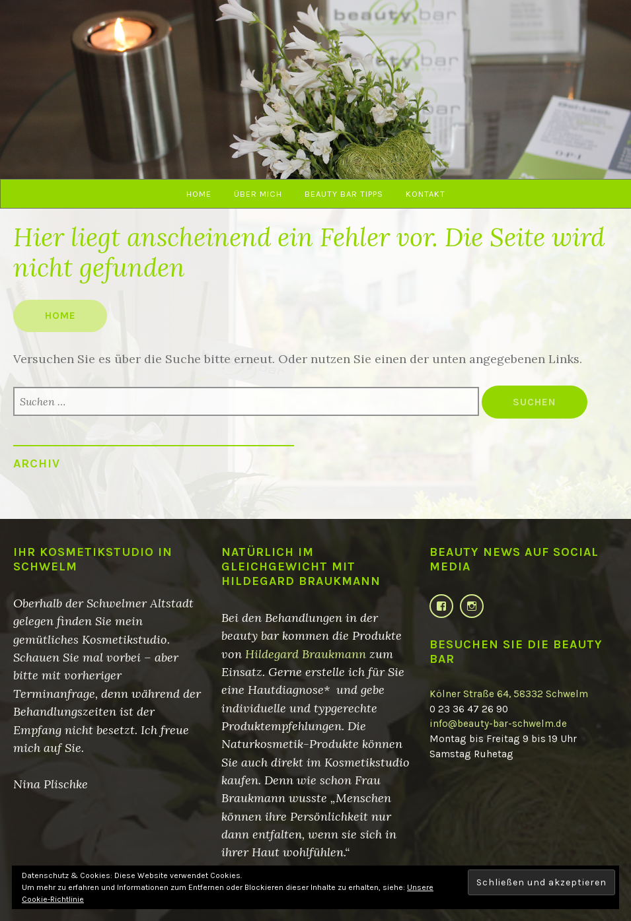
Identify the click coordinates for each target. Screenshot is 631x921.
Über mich (258, 194)
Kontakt (425, 194)
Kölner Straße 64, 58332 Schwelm (508, 694)
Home (198, 194)
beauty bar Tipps (344, 194)
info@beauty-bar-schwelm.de (498, 724)
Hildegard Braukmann (305, 654)
